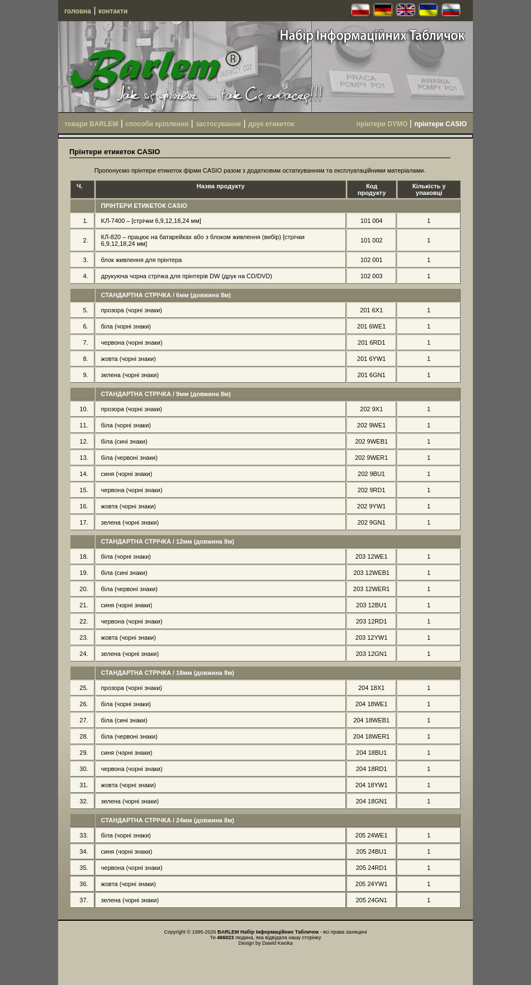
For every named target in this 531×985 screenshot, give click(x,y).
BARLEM (228, 932)
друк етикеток (271, 124)
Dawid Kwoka (277, 943)
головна (77, 11)
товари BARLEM (91, 124)
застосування (218, 124)
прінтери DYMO (383, 124)
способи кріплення (156, 124)
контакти (112, 11)
